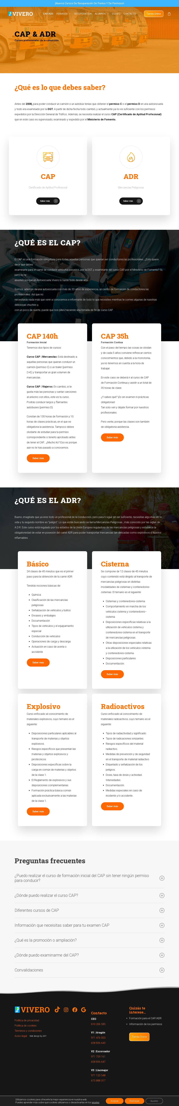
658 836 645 (98, 1043)
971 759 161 (98, 1056)
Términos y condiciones (28, 1030)
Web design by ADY (38, 1036)
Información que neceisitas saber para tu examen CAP (89, 925)
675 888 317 (98, 1080)
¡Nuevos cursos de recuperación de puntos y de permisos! (89, 3)
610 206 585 (98, 1024)
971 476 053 (98, 1037)
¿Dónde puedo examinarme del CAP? (89, 955)
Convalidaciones (89, 970)
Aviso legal (21, 1036)
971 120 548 (98, 1075)
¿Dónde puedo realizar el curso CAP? (89, 895)
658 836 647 (98, 1061)
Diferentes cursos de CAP (89, 910)
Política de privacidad (27, 1020)
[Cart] (169, 14)
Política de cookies (26, 1025)
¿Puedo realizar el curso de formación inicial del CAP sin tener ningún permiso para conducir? (89, 878)
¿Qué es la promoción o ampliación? (89, 940)
